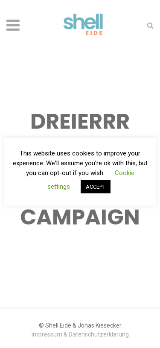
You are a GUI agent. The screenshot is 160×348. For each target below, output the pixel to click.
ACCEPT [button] (95, 187)
